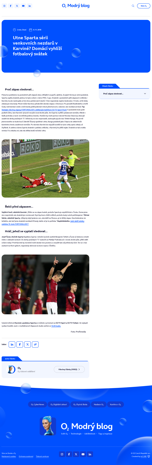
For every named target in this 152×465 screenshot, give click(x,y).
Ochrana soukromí (26, 456)
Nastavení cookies (9, 456)
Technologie (64, 13)
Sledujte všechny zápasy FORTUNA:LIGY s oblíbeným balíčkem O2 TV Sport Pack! (34, 109)
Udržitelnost (80, 13)
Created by (141, 456)
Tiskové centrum (42, 456)
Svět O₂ (49, 13)
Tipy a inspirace (99, 13)
